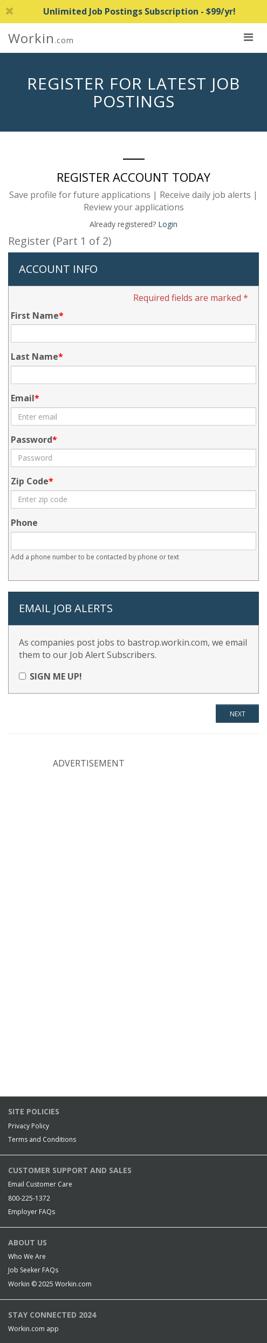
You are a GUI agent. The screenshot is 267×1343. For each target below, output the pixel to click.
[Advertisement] (134, 847)
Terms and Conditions (42, 1139)
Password (31, 440)
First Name (35, 315)
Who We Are (27, 1256)
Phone (24, 523)
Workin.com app (33, 1328)
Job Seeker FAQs (33, 1270)
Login (167, 224)
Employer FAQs (31, 1211)
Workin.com (73, 1284)
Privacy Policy (28, 1125)
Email (23, 398)
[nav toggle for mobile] (248, 36)
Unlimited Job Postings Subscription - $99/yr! (120, 11)
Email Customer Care (40, 1184)
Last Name (34, 356)
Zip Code (30, 481)
